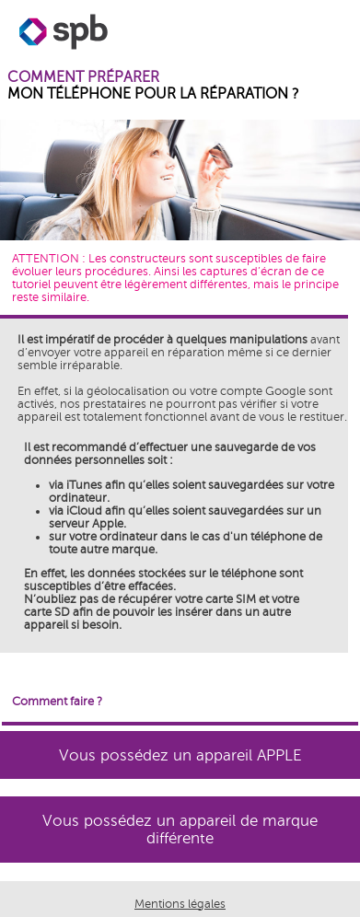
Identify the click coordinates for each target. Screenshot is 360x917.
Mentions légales (180, 904)
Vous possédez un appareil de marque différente (180, 829)
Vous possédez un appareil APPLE (180, 755)
